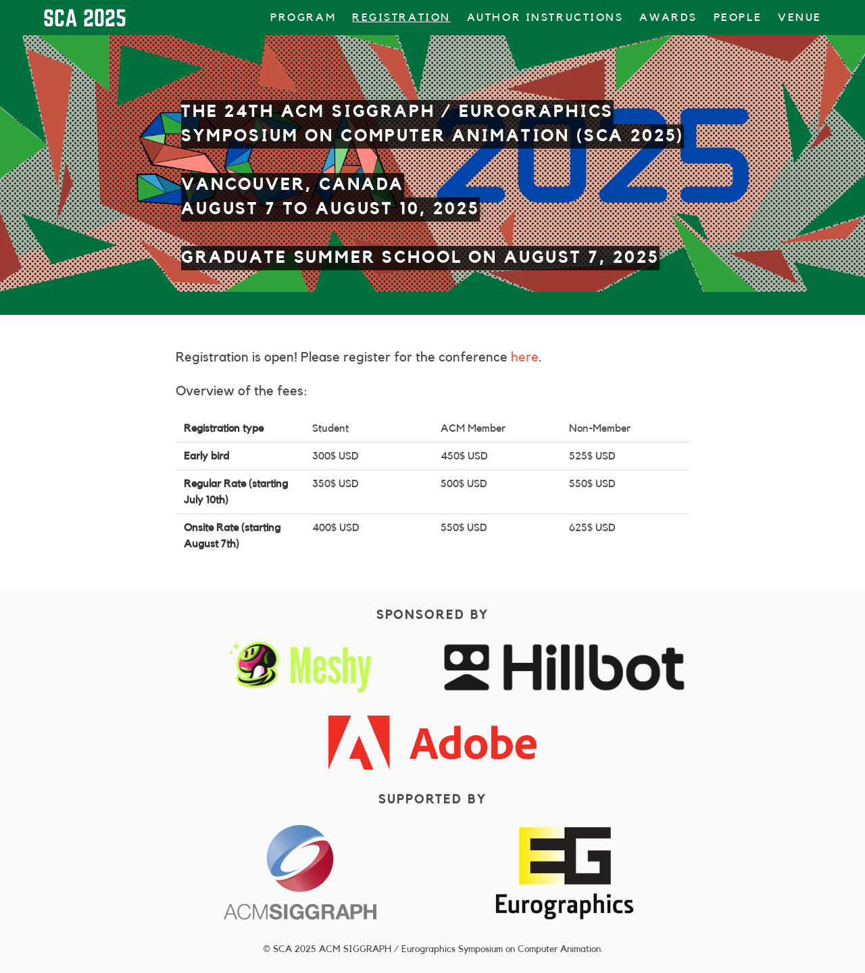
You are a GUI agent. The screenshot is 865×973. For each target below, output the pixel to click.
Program (303, 17)
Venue (800, 17)
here (525, 357)
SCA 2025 (84, 17)
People (738, 17)
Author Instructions (545, 17)
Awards (668, 17)
